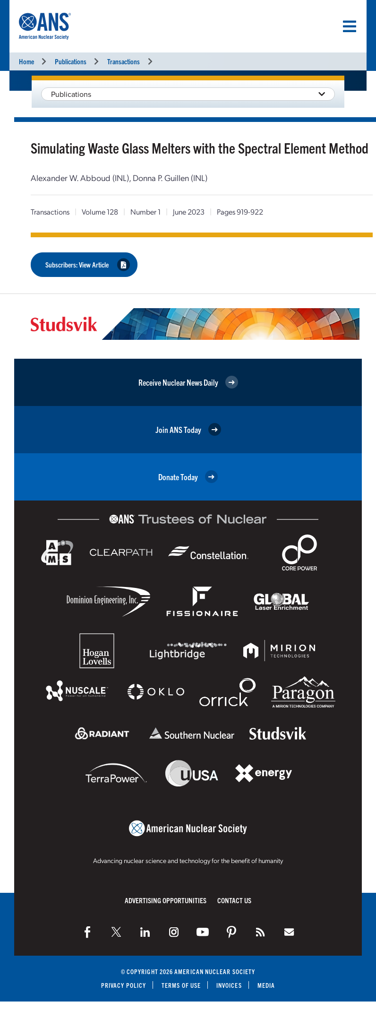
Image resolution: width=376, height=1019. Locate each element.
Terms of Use (181, 985)
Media (266, 985)
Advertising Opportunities (165, 900)
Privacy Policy (123, 985)
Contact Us (234, 900)
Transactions (123, 61)
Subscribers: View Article (87, 264)
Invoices (229, 985)
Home (26, 61)
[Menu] (349, 26)
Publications (70, 61)
